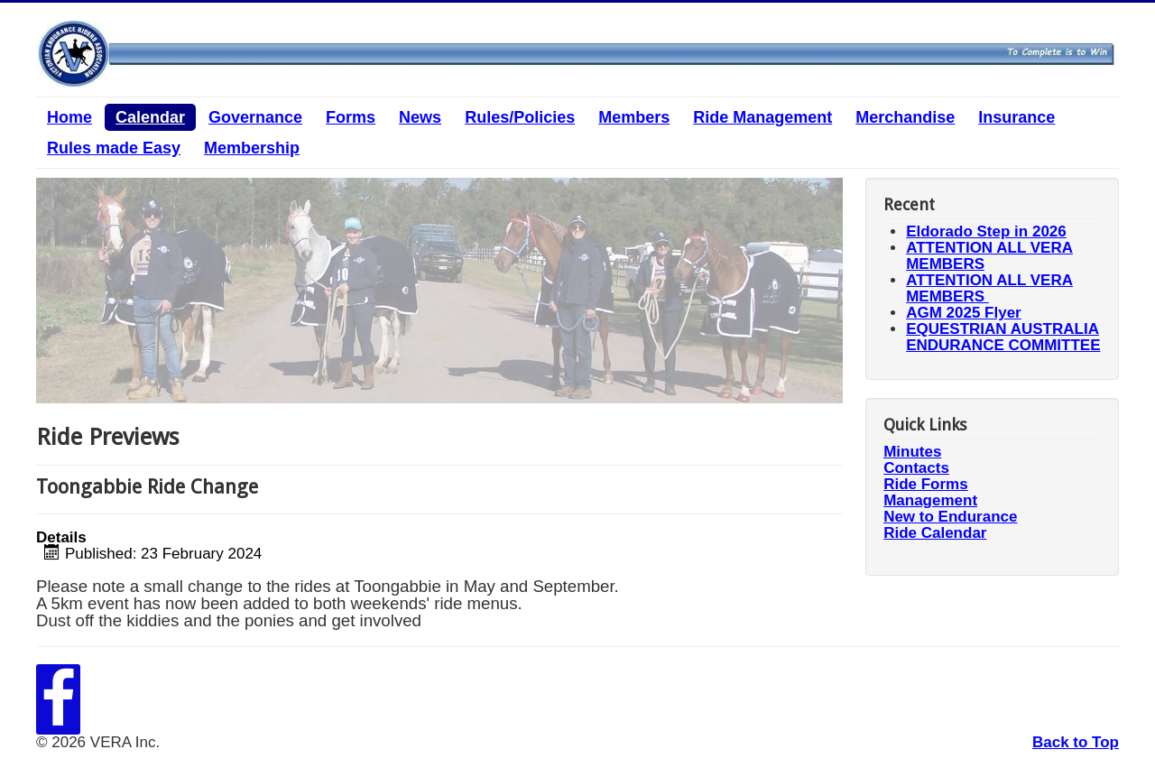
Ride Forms (925, 484)
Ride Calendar (934, 533)
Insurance (1016, 117)
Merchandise (905, 117)
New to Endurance (950, 517)
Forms (350, 117)
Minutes (912, 452)
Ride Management (762, 117)
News (420, 117)
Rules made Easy (113, 148)
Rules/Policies (520, 117)
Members (634, 117)
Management (930, 501)
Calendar (150, 117)
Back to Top (1075, 742)
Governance (255, 117)
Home (69, 117)
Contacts (916, 468)
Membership (252, 148)
